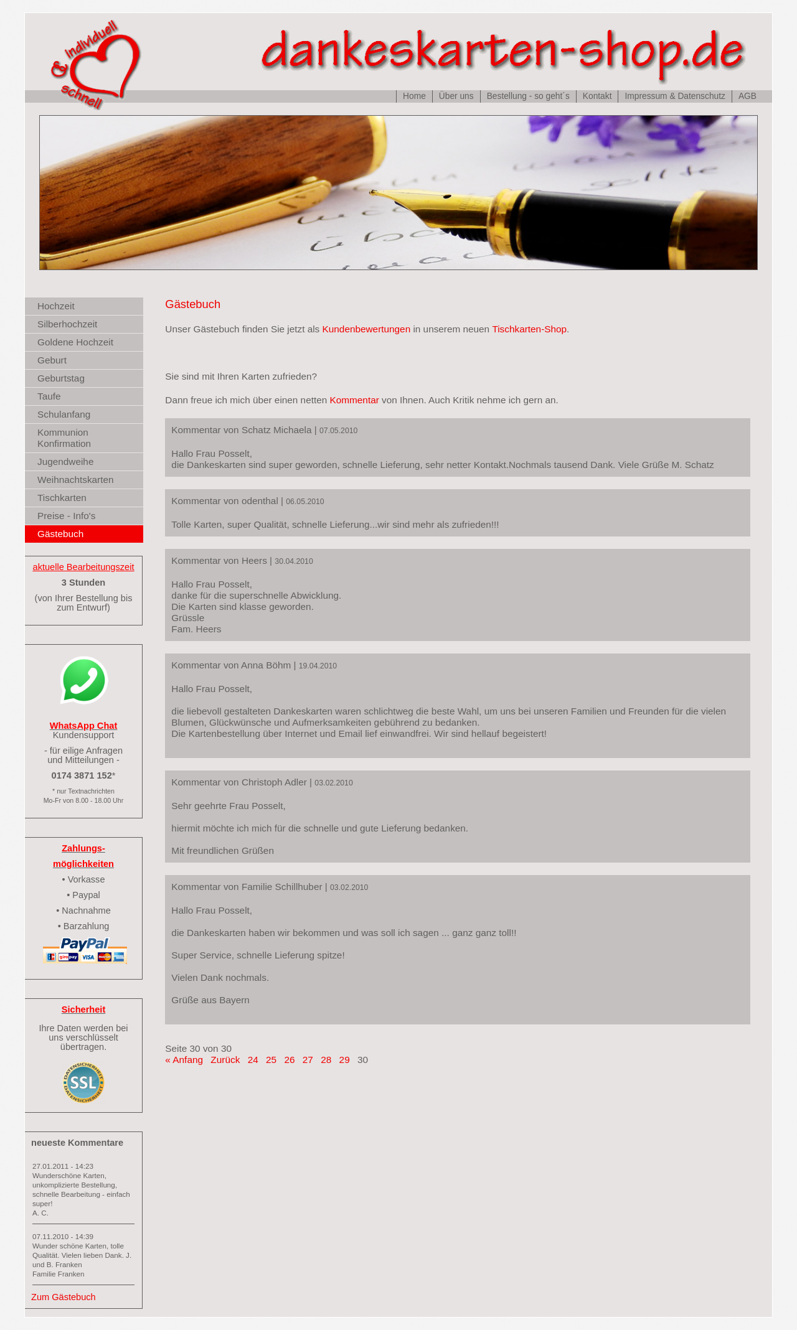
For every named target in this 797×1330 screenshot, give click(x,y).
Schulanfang (63, 414)
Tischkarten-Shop (529, 329)
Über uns (456, 96)
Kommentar (354, 400)
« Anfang (184, 1059)
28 (326, 1059)
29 (344, 1059)
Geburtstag (61, 378)
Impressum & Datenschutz (675, 96)
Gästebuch (60, 533)
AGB (747, 96)
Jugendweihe (65, 461)
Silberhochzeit (67, 324)
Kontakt (597, 96)
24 (253, 1059)
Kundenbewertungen (367, 329)
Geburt (52, 360)
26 (289, 1059)
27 (308, 1059)
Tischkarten (62, 497)
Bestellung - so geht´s (528, 96)
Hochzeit (56, 306)
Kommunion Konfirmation (64, 438)
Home (414, 96)
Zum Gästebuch (63, 1297)
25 (271, 1059)
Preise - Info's (66, 515)
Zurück (225, 1059)
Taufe (49, 396)
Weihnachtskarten (75, 479)
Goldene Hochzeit (75, 342)
